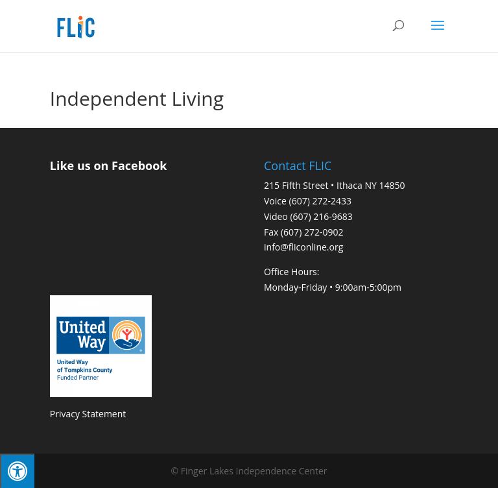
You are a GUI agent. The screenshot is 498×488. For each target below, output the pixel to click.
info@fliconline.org (303, 247)
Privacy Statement (88, 414)
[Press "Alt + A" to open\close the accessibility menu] (17, 471)
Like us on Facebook (108, 165)
